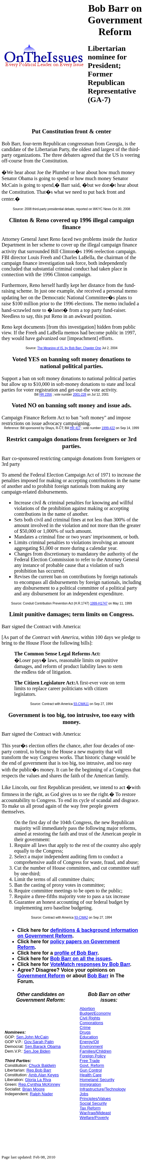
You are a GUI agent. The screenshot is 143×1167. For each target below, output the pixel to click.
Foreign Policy (92, 1056)
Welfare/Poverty (94, 1117)
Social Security (93, 1103)
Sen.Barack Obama (43, 1046)
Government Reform (41, 975)
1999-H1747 (98, 603)
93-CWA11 (81, 704)
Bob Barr (98, 975)
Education (89, 1037)
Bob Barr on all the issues (80, 958)
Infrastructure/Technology (103, 1089)
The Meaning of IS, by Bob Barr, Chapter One (69, 348)
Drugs (85, 1032)
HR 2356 (45, 394)
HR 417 (75, 428)
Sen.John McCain (32, 1037)
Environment (91, 1046)
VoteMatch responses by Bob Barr (90, 964)
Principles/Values (95, 1098)
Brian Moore (33, 1089)
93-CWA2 (81, 917)
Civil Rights (90, 1018)
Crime (85, 1027)
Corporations (91, 1022)
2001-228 (79, 394)
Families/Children (95, 1051)
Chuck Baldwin (42, 1065)
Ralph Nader (41, 1093)
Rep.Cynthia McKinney (39, 1084)
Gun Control (91, 1070)
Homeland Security (97, 1079)
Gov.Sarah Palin (39, 1041)
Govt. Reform (92, 1065)
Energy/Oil (89, 1041)
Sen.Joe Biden (37, 1051)
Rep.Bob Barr (39, 1070)
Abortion (87, 1008)
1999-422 (108, 428)
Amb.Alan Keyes (43, 1075)
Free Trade (90, 1060)
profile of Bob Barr (76, 953)
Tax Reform (90, 1108)
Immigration (90, 1084)
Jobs (84, 1093)
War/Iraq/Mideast (95, 1112)
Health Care (90, 1075)
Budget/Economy (95, 1013)
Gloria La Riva (38, 1079)
